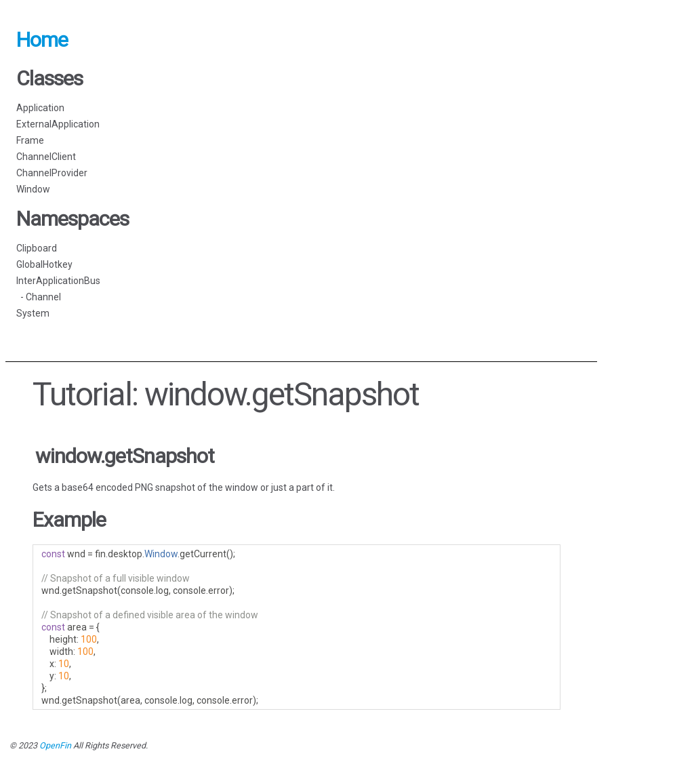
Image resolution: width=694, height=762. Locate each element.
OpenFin (55, 745)
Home (42, 40)
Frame (30, 140)
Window (33, 189)
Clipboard (36, 248)
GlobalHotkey (44, 264)
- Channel (38, 297)
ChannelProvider (51, 172)
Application (40, 107)
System (32, 313)
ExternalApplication (58, 124)
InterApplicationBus (58, 280)
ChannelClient (46, 156)
